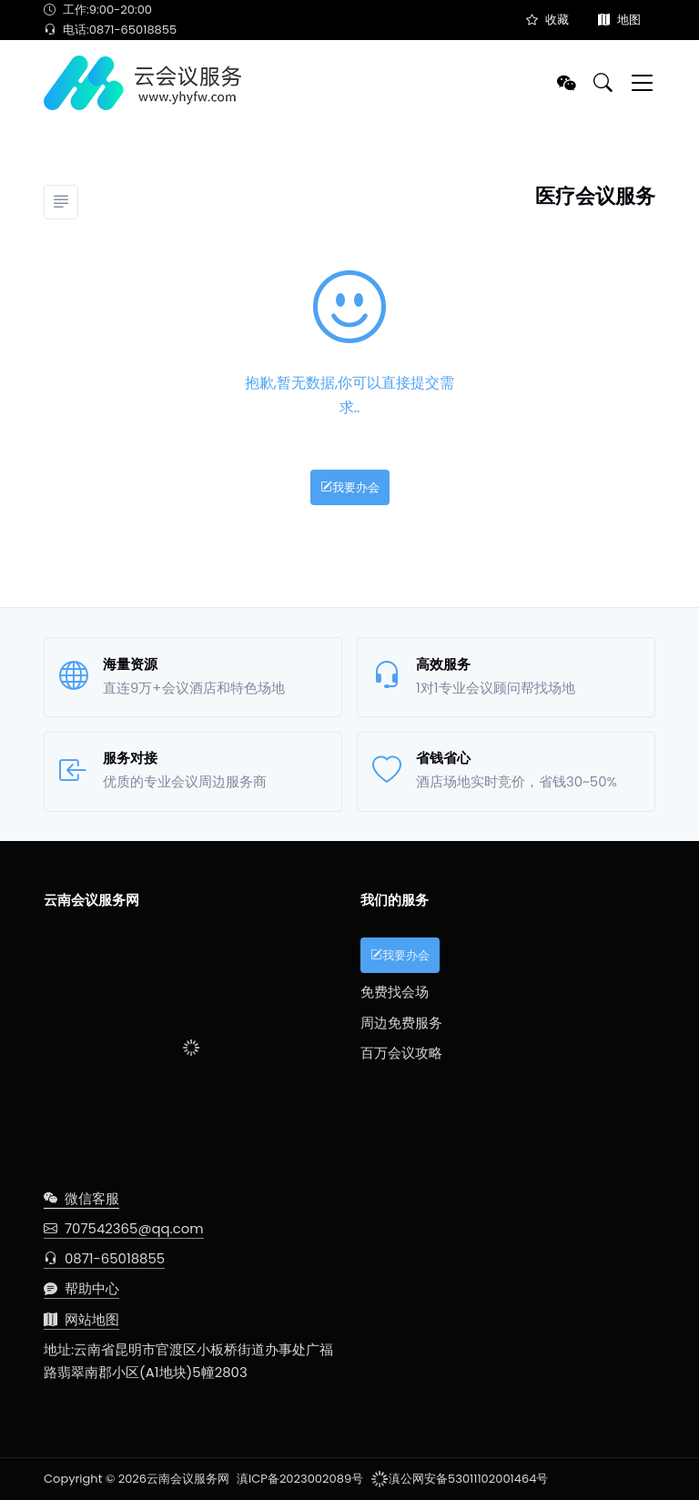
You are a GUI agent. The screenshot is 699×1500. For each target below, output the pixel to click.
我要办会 (350, 487)
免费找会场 (394, 991)
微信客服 (81, 1198)
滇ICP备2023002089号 (300, 1478)
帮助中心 (81, 1288)
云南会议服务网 (188, 1478)
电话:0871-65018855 (110, 29)
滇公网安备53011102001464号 (459, 1478)
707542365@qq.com (124, 1228)
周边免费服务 (401, 1022)
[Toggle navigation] (642, 82)
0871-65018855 (104, 1258)
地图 (619, 19)
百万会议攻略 (401, 1052)
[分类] (61, 202)
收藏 (547, 19)
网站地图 (81, 1319)
